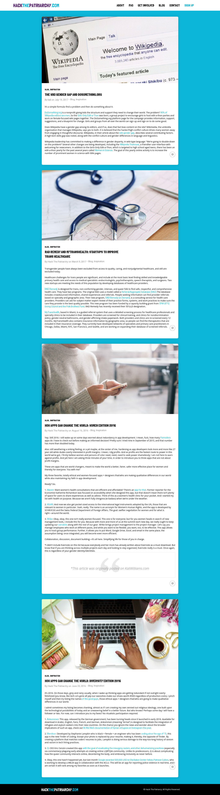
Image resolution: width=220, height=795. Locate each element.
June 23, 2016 (79, 686)
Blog (47, 89)
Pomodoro (165, 437)
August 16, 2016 (80, 430)
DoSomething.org (53, 112)
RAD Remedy (51, 289)
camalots (62, 525)
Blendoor (51, 734)
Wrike (49, 519)
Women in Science (104, 150)
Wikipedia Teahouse (129, 144)
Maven (50, 490)
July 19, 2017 (61, 99)
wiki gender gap (126, 133)
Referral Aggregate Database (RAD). (139, 292)
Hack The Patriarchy (58, 261)
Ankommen (53, 719)
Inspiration (55, 89)
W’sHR (50, 504)
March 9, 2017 (79, 261)
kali (49, 99)
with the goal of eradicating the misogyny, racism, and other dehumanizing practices (123, 748)
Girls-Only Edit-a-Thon (88, 115)
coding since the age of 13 (153, 734)
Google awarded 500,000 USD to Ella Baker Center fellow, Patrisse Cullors (133, 760)
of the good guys (90, 699)
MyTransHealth (52, 312)
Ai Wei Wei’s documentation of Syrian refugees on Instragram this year (117, 728)
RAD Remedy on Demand (117, 298)
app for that (140, 490)
